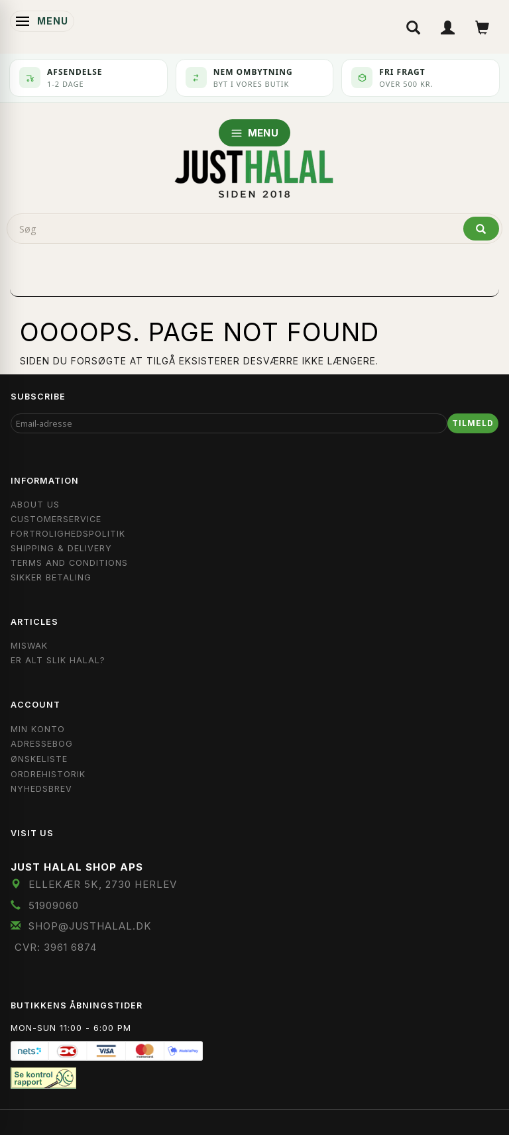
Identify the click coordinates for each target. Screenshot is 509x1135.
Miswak (29, 646)
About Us (35, 505)
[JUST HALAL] (254, 172)
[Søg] (481, 229)
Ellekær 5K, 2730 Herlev (102, 884)
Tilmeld (473, 423)
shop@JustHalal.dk (90, 926)
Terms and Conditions (69, 563)
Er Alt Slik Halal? (58, 660)
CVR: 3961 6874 (56, 947)
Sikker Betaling (51, 577)
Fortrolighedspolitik (68, 534)
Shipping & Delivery (61, 548)
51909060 (53, 905)
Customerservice (56, 519)
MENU (255, 133)
